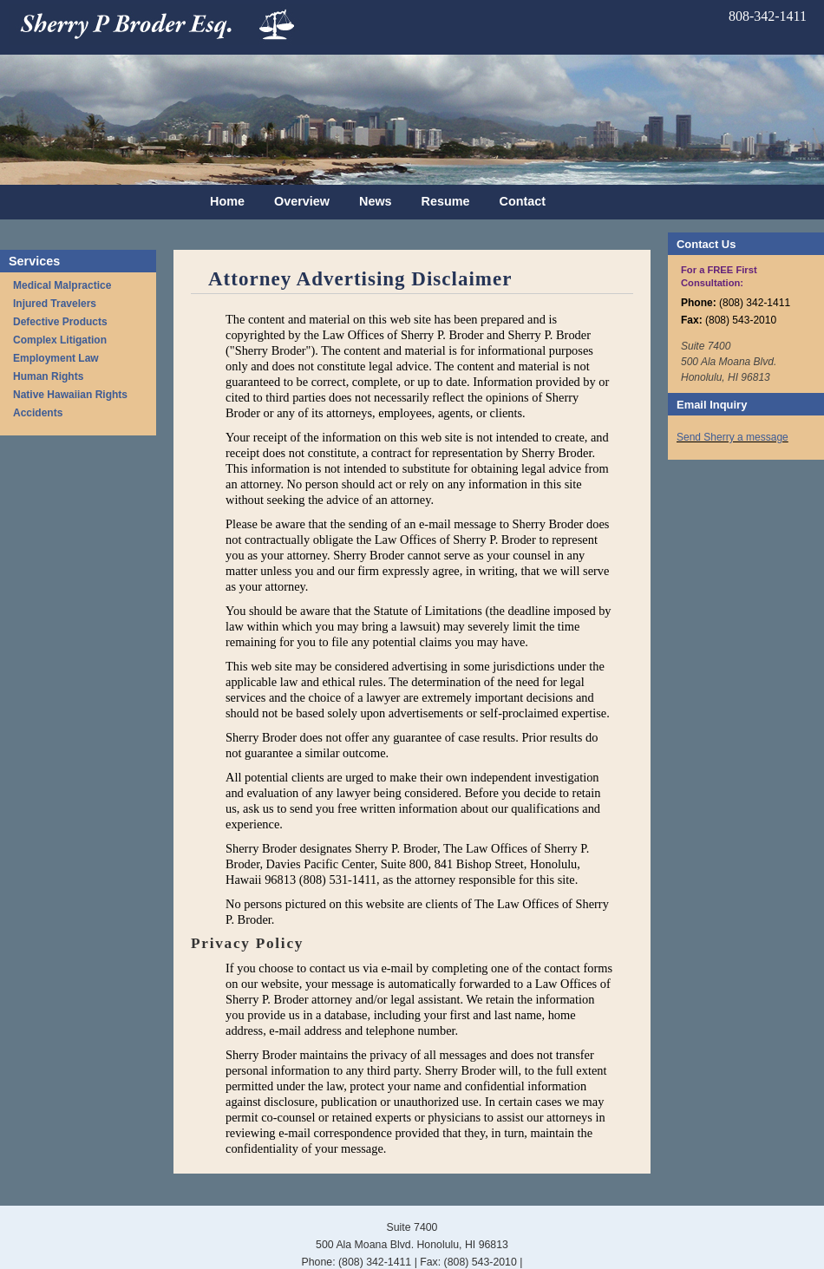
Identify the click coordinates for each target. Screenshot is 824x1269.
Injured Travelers (54, 304)
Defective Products (60, 322)
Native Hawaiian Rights (70, 395)
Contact (523, 201)
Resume (446, 201)
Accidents (37, 413)
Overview (302, 201)
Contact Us (706, 244)
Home (227, 201)
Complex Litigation (60, 340)
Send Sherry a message (732, 437)
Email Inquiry (712, 404)
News (375, 201)
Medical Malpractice (62, 285)
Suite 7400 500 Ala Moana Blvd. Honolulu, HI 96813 (728, 361)
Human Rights (48, 376)
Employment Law (56, 358)
